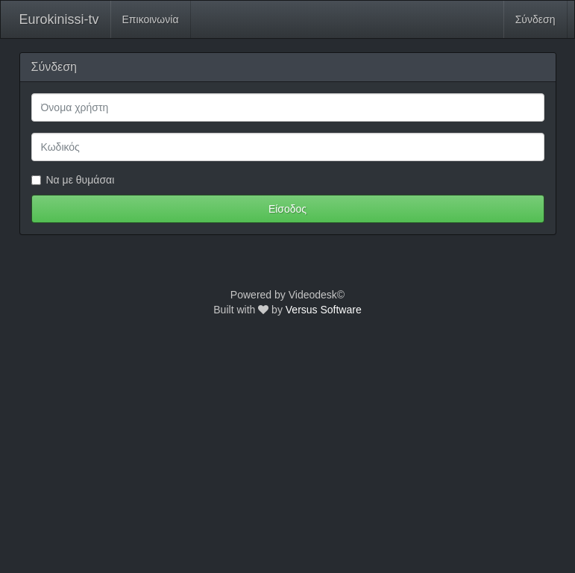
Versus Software (324, 310)
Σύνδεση (535, 19)
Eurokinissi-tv (59, 19)
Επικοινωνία (150, 19)
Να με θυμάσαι (73, 180)
